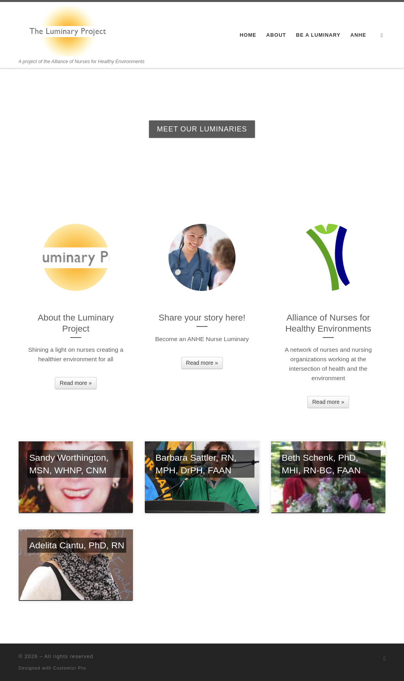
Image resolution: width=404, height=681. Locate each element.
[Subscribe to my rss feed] (384, 658)
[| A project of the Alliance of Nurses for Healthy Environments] (68, 30)
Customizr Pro (69, 668)
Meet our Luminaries (202, 129)
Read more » (76, 383)
